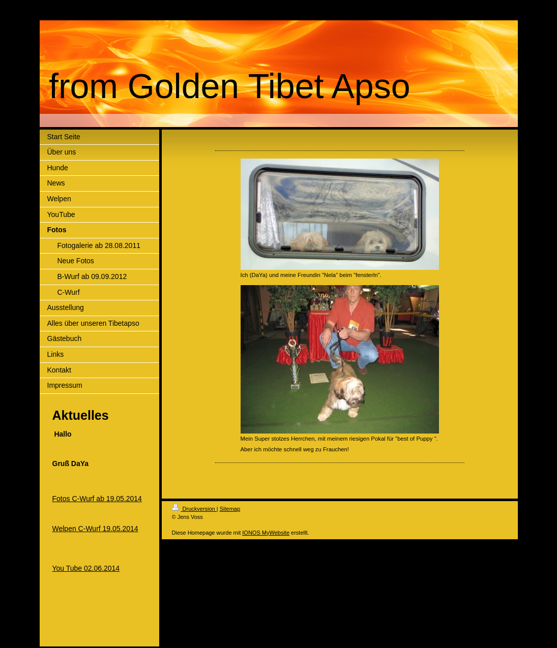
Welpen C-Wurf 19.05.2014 (95, 528)
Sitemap (230, 509)
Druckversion (194, 509)
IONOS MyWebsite (265, 533)
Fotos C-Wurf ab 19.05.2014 (97, 499)
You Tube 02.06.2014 (86, 568)
